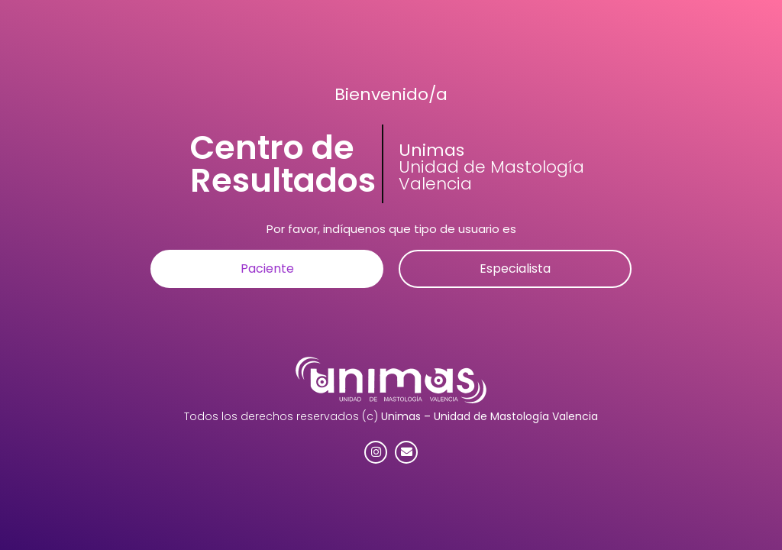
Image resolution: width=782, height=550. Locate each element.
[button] (266, 269)
